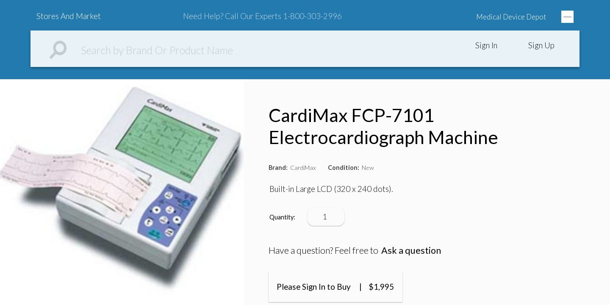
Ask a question (411, 250)
